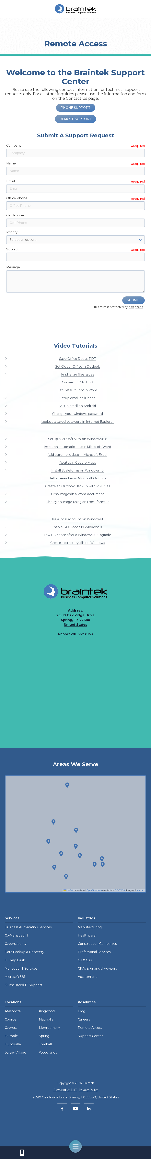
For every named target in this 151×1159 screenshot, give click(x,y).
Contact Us (22, 1153)
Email (10, 181)
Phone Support (75, 108)
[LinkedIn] (89, 1109)
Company (13, 145)
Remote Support (75, 119)
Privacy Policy (88, 1090)
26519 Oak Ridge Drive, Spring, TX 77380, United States (75, 1097)
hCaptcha (136, 307)
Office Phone (16, 198)
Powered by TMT (65, 1090)
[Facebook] (62, 1109)
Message (13, 267)
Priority (11, 232)
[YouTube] (75, 1109)
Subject (12, 249)
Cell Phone (15, 215)
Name (11, 163)
